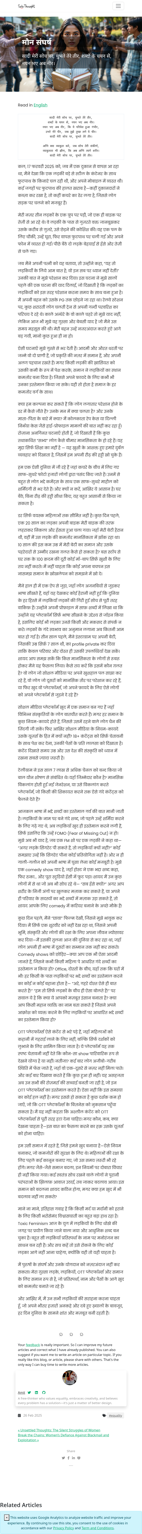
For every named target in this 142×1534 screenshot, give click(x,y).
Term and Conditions (97, 1528)
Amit (21, 1392)
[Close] (6, 1517)
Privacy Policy (63, 1528)
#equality (115, 1415)
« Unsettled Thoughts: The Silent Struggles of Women (59, 1430)
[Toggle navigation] (118, 6)
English (41, 105)
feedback (33, 1345)
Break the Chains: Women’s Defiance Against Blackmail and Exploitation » (63, 1437)
